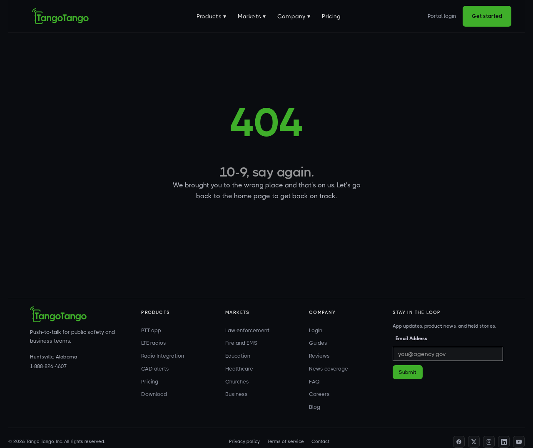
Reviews (319, 356)
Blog (314, 407)
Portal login (442, 16)
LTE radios (153, 343)
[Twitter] (474, 442)
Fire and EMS (241, 343)
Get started (487, 16)
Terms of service (285, 441)
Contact (320, 441)
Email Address (411, 338)
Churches (237, 381)
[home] (60, 16)
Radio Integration (162, 356)
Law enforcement (247, 330)
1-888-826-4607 (48, 366)
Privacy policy (244, 441)
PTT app (151, 330)
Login (315, 330)
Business (236, 394)
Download (154, 394)
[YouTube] (519, 442)
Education (237, 356)
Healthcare (239, 369)
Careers (319, 394)
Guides (318, 343)
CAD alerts (155, 369)
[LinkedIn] (504, 442)
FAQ (314, 381)
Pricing (331, 16)
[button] (211, 16)
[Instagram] (489, 442)
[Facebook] (459, 442)
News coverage (328, 369)
